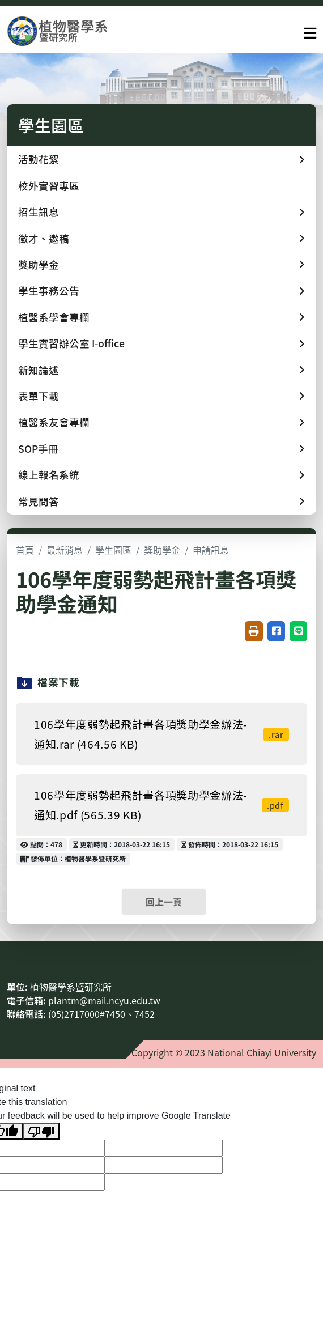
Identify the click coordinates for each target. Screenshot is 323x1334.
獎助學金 (162, 549)
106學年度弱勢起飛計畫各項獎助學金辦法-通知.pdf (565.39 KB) (161, 805)
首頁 (25, 549)
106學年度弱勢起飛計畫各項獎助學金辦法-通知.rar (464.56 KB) (161, 734)
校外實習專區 (48, 186)
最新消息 (64, 549)
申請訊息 (211, 549)
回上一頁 (164, 901)
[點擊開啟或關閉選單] (310, 30)
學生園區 (113, 549)
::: (10, 959)
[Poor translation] (41, 1131)
